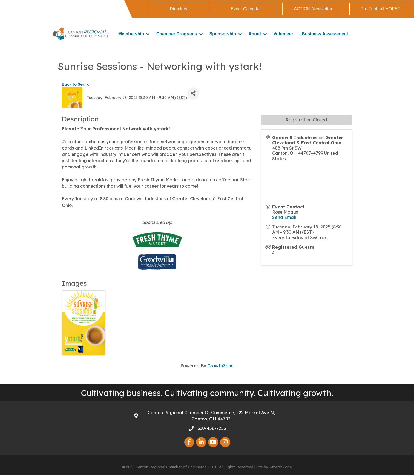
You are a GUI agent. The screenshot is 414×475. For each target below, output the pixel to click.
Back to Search (76, 84)
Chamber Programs (176, 34)
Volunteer (283, 34)
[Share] (193, 93)
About (254, 34)
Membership (131, 34)
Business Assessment (325, 34)
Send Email (284, 217)
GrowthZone (220, 365)
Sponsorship (222, 34)
